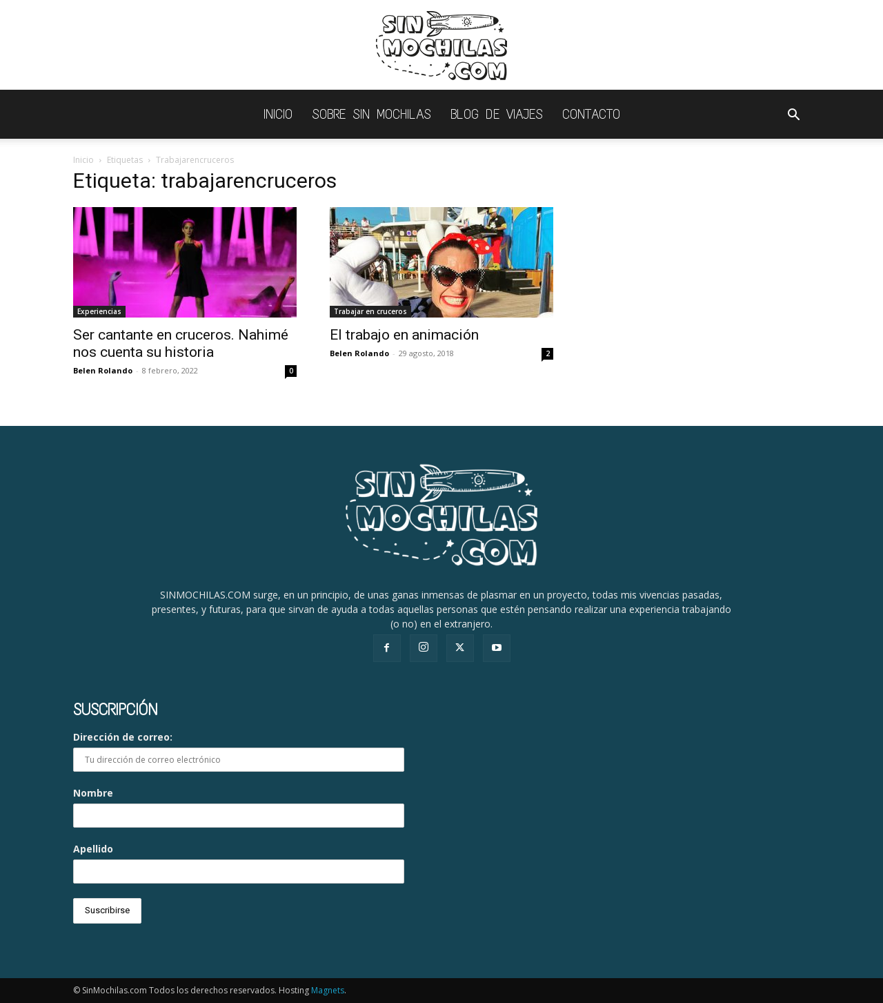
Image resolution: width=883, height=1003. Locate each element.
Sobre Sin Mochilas (371, 114)
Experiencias (99, 311)
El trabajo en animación (404, 335)
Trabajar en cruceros (370, 311)
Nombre (93, 792)
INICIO (278, 114)
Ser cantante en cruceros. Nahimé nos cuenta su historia (180, 343)
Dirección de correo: (238, 751)
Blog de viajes (496, 114)
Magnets (327, 990)
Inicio (83, 160)
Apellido (93, 848)
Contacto (591, 114)
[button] (793, 116)
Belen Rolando (102, 370)
